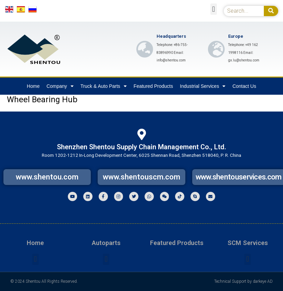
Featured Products (153, 86)
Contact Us (244, 86)
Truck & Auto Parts (104, 86)
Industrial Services (202, 86)
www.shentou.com (47, 177)
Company (60, 86)
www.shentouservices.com (239, 177)
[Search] (271, 11)
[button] (213, 9)
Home (33, 86)
